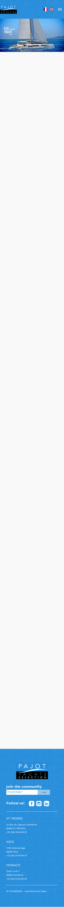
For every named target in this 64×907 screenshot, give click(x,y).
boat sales (40, 891)
